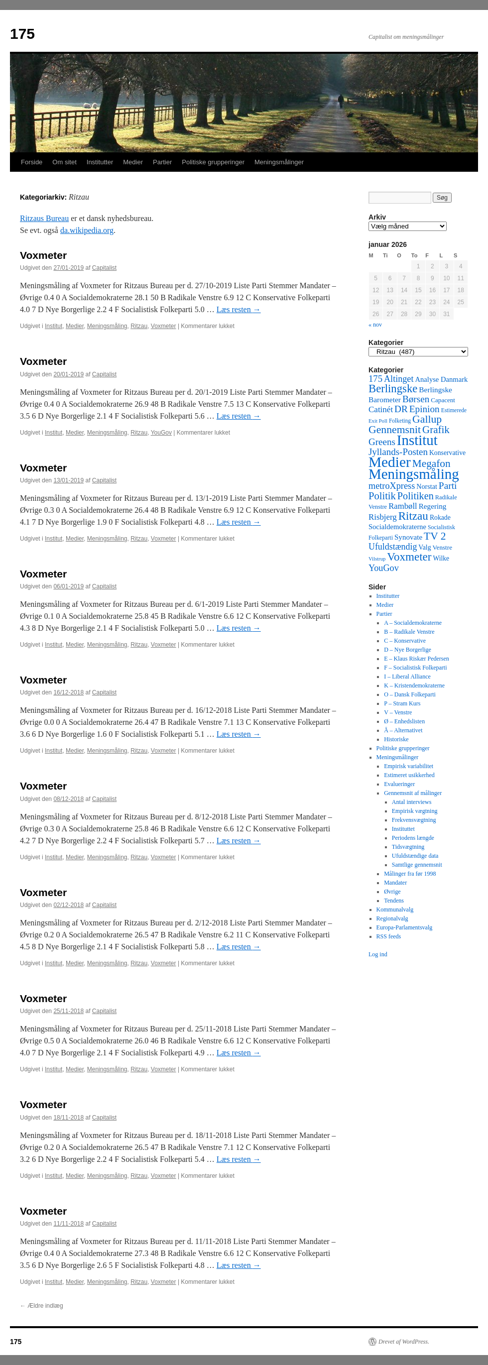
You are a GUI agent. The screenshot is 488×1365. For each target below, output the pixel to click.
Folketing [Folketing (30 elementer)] (400, 421)
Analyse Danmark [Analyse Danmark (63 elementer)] (441, 379)
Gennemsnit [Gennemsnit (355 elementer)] (394, 430)
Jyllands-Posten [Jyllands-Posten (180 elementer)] (398, 452)
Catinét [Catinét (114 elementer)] (380, 409)
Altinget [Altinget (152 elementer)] (399, 379)
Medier (133, 162)
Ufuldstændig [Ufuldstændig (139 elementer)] (392, 547)
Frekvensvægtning (414, 819)
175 (22, 33)
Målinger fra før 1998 (410, 873)
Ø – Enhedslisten (404, 721)
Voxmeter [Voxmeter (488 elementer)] (409, 556)
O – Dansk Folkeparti (410, 694)
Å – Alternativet (403, 730)
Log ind (377, 954)
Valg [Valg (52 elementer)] (424, 547)
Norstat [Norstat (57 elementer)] (426, 486)
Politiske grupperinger (213, 162)
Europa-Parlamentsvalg (404, 927)
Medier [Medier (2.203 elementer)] (389, 462)
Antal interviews (412, 801)
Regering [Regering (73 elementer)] (433, 506)
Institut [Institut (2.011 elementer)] (417, 440)
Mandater (395, 882)
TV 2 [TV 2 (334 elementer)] (435, 536)
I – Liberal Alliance (407, 676)
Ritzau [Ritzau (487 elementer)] (413, 515)
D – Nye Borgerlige (407, 649)
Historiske (396, 739)
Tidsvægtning (408, 846)
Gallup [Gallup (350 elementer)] (427, 419)
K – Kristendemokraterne (414, 685)
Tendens (394, 900)
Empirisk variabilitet (408, 766)
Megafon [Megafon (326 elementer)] (431, 463)
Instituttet (403, 828)
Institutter (100, 162)
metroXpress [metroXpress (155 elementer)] (391, 486)
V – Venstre (398, 712)
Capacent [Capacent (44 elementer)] (443, 400)
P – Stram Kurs (402, 703)
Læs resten (239, 309)
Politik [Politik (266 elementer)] (382, 495)
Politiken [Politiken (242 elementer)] (415, 495)
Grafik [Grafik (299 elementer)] (436, 430)
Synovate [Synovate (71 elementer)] (408, 537)
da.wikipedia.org (87, 230)
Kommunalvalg (395, 909)
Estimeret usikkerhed (409, 775)
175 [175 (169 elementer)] (375, 378)
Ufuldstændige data (415, 855)
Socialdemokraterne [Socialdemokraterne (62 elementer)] (397, 527)
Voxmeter (43, 255)
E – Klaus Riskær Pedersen (416, 658)
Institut (53, 326)
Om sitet (64, 162)
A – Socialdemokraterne (413, 622)
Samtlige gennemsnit (417, 864)
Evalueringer (399, 784)
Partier (162, 162)
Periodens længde (413, 837)
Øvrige (392, 891)
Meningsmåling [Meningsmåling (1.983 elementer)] (413, 474)
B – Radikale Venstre (409, 631)
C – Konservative (405, 640)
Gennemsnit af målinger (413, 793)
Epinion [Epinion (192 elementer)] (424, 409)
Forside (31, 162)
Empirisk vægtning (415, 810)
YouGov (161, 432)
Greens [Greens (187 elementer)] (381, 442)
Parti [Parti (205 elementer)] (448, 485)
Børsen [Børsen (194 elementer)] (415, 399)
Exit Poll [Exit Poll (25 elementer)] (377, 421)
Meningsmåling (107, 326)
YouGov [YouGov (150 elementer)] (383, 568)
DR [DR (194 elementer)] (401, 409)
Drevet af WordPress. (403, 1341)
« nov (375, 324)
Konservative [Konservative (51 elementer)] (447, 452)
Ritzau (138, 326)
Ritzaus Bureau (44, 218)
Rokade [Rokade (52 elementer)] (440, 517)
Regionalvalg (392, 918)
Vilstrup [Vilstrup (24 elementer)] (376, 559)
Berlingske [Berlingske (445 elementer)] (392, 388)
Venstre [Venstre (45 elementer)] (442, 547)
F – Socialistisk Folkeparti (415, 667)
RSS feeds (388, 936)
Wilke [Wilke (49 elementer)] (441, 558)
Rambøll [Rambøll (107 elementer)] (402, 506)
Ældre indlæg (41, 1305)
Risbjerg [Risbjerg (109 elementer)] (382, 517)
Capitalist (104, 267)
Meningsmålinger (279, 162)
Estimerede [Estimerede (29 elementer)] (454, 410)
